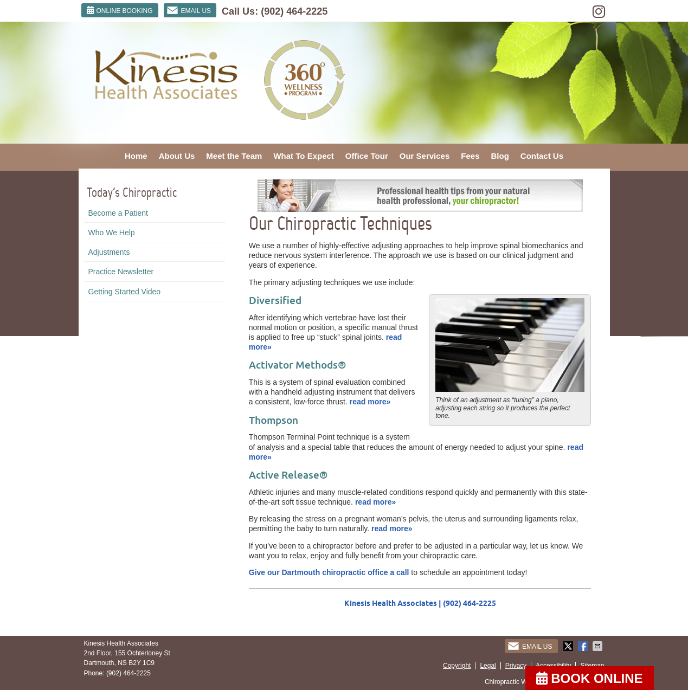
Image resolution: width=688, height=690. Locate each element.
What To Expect (303, 155)
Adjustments (109, 252)
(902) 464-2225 (294, 11)
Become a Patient (118, 213)
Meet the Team (234, 155)
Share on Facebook (584, 646)
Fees (470, 155)
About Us (177, 155)
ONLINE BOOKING (120, 10)
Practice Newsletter (121, 271)
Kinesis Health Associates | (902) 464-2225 (420, 603)
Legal (488, 665)
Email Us (188, 10)
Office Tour (366, 155)
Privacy (515, 665)
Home (136, 155)
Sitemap (592, 665)
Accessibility (553, 665)
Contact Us (541, 155)
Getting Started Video (124, 291)
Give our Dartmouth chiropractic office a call (329, 572)
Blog (500, 155)
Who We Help (111, 232)
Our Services (425, 155)
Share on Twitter (569, 646)
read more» (370, 401)
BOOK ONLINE (589, 678)
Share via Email (599, 646)
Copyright (457, 665)
